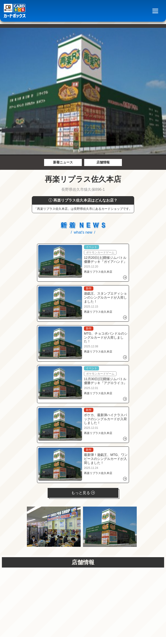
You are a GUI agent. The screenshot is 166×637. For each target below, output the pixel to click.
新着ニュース (63, 162)
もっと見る (83, 493)
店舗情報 (103, 162)
